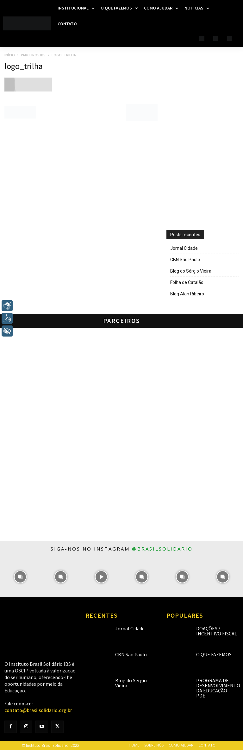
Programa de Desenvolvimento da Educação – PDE (218, 688)
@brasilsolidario (162, 548)
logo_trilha (23, 66)
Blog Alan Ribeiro (187, 293)
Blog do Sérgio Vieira (190, 271)
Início (9, 55)
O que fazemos (214, 654)
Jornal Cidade (184, 248)
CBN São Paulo (185, 259)
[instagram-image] (20, 577)
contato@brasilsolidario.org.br (38, 710)
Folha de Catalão (186, 282)
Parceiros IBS (33, 55)
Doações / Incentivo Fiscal (216, 631)
